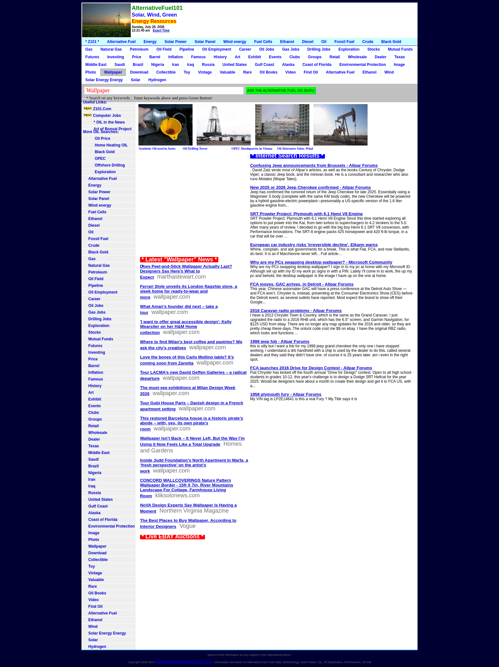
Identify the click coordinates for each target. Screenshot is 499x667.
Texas (399, 57)
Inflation (175, 57)
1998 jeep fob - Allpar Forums (279, 341)
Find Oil (311, 72)
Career (245, 49)
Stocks (374, 49)
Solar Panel (204, 41)
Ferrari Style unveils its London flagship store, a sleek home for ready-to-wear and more (188, 292)
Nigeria (157, 64)
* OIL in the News (104, 122)
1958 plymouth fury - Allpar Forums (285, 394)
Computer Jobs (102, 115)
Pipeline (186, 49)
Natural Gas (111, 49)
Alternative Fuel (121, 41)
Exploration (349, 49)
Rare (247, 72)
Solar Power (175, 41)
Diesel (307, 41)
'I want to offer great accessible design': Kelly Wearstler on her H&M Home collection (186, 327)
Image (399, 64)
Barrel (154, 57)
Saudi (120, 64)
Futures (92, 57)
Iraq (190, 64)
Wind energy (234, 41)
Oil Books (269, 72)
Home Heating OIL (105, 145)
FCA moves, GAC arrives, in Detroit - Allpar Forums (302, 284)
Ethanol (287, 41)
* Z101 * (92, 41)
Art (237, 57)
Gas (89, 49)
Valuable (227, 72)
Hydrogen (157, 80)
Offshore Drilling (104, 165)
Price (136, 57)
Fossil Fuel (344, 41)
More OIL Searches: (101, 132)
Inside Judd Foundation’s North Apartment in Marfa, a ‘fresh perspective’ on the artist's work (194, 465)
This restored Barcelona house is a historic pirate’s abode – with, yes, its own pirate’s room (191, 423)
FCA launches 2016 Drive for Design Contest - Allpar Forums (311, 367)
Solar (135, 80)
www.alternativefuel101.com (183, 661)
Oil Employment (216, 49)
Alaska (288, 64)
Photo (90, 72)
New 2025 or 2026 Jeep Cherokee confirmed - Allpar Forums (310, 187)
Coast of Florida (316, 64)
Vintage (205, 72)
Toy (187, 72)
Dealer (381, 57)
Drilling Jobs (319, 49)
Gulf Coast (264, 64)
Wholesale (357, 57)
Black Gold (391, 41)
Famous (198, 57)
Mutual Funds (400, 49)
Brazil (138, 64)
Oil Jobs (266, 49)
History (220, 57)
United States (234, 64)
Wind (389, 72)
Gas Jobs (290, 49)
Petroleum (139, 49)
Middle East (96, 64)
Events (275, 57)
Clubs (294, 57)
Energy (150, 41)
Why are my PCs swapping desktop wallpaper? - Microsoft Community (321, 262)
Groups (315, 57)
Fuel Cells (263, 41)
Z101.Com (97, 109)
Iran (175, 64)
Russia (208, 64)
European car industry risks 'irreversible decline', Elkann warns (314, 244)
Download (139, 72)
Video (290, 72)
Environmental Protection (362, 64)
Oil (324, 41)
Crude (367, 41)
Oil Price (96, 138)
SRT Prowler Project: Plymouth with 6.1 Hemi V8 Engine (306, 213)
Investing (115, 57)
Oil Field (164, 49)
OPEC (94, 158)
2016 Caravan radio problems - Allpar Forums (296, 310)
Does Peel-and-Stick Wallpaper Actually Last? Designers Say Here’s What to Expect (186, 272)
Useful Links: (95, 102)
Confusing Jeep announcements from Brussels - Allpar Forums (314, 165)
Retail (334, 57)
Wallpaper (113, 72)
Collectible (166, 72)
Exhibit (254, 57)
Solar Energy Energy (104, 80)
